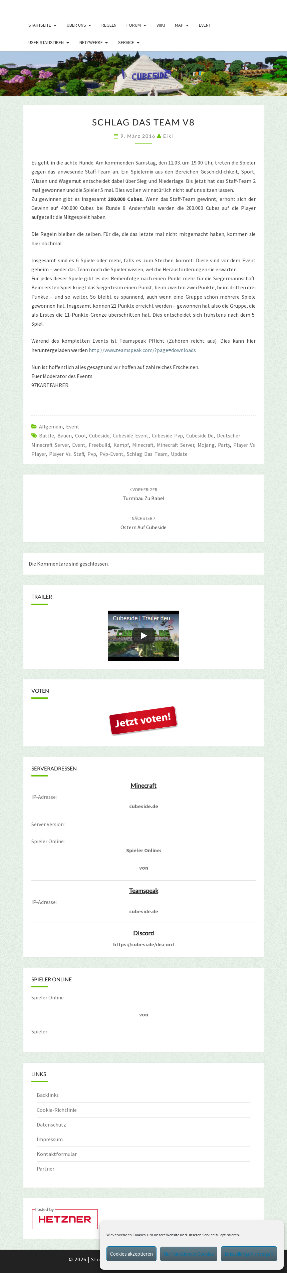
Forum (133, 25)
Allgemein (51, 426)
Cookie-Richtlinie (57, 1109)
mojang (206, 444)
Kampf (121, 444)
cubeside (99, 435)
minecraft (143, 444)
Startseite (39, 25)
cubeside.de (200, 435)
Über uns (76, 25)
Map (179, 25)
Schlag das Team (147, 453)
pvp (91, 453)
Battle (46, 435)
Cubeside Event (131, 435)
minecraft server (175, 444)
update (179, 453)
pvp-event (111, 453)
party (224, 444)
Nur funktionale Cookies (189, 1254)
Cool (80, 435)
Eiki (168, 136)
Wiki (161, 25)
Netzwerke (91, 42)
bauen (64, 435)
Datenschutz (51, 1124)
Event (205, 25)
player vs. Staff (66, 453)
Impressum (50, 1139)
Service (126, 42)
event (78, 444)
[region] (143, 73)
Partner (45, 1168)
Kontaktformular (57, 1154)
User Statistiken (46, 42)
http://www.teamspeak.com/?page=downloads (142, 350)
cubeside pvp (167, 435)
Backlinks (48, 1094)
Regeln (108, 25)
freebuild (99, 444)
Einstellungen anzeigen (249, 1254)
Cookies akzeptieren (131, 1254)
